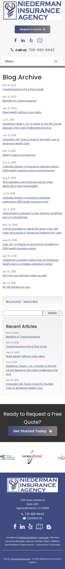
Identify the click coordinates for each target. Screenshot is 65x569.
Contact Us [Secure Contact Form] (32, 518)
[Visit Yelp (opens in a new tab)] (31, 40)
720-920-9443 (41, 49)
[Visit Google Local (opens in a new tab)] (40, 40)
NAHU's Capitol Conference (19, 155)
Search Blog (31, 301)
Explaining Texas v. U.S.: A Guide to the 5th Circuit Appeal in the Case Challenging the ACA (32, 370)
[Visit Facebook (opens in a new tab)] (15, 40)
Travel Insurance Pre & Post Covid (23, 89)
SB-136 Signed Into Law (16, 287)
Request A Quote (32, 29)
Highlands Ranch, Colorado (33, 537)
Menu (9, 61)
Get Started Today (32, 431)
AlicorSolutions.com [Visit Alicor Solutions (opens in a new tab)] (20, 558)
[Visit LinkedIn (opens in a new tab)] (23, 40)
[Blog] (49, 40)
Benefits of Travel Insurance (20, 101)
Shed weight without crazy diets (22, 112)
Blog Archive (13, 301)
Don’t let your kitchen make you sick (25, 275)
